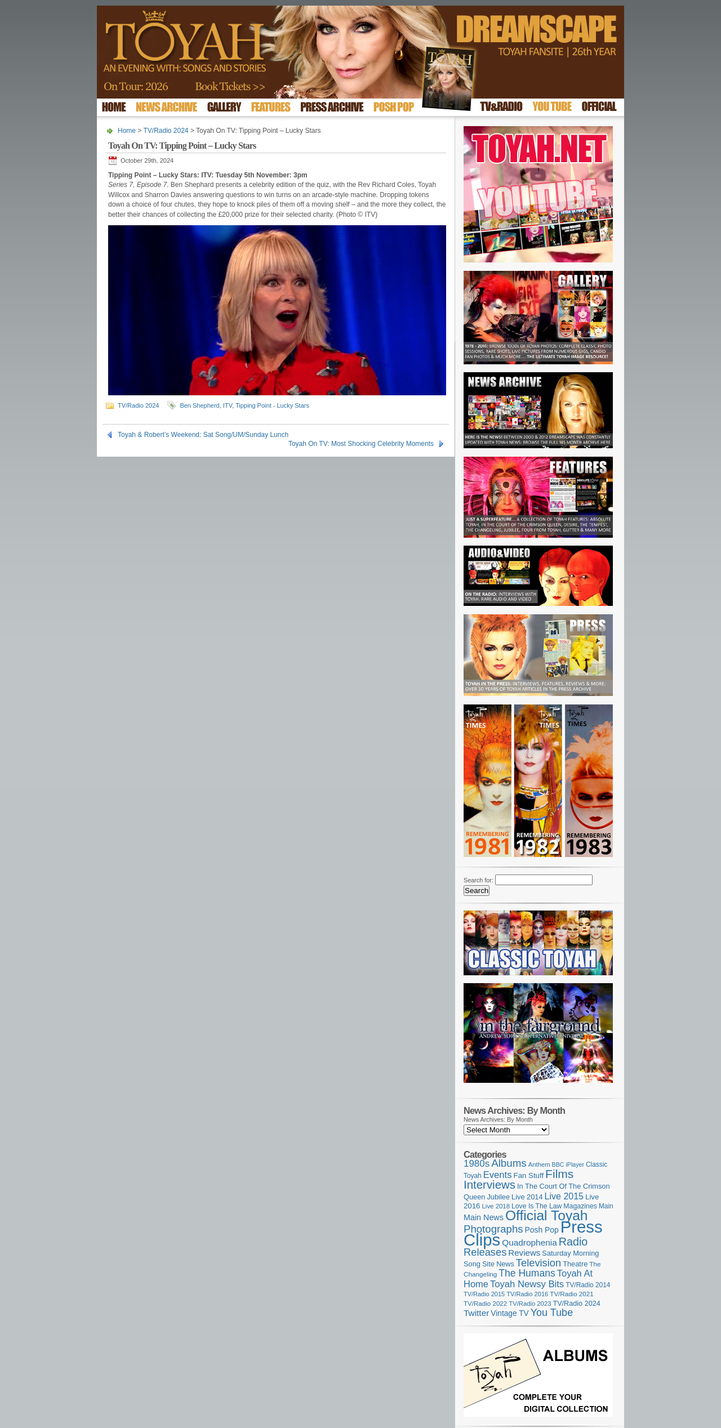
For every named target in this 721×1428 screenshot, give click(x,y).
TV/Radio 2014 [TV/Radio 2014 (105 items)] (588, 1285)
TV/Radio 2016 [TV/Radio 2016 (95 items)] (527, 1294)
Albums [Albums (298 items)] (509, 1163)
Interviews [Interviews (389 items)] (489, 1184)
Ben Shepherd (199, 405)
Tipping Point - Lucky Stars (272, 405)
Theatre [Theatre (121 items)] (575, 1264)
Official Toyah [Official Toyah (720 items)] (546, 1215)
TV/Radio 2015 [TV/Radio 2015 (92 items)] (484, 1294)
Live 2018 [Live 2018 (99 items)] (496, 1206)
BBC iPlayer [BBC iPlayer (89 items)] (568, 1164)
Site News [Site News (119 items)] (498, 1264)
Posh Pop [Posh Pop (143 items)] (542, 1229)
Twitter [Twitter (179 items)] (476, 1313)
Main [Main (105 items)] (606, 1206)
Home (127, 131)
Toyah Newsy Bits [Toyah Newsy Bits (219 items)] (527, 1284)
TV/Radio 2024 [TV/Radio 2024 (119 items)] (576, 1303)
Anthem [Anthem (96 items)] (539, 1164)
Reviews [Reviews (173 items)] (524, 1252)
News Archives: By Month (498, 1119)
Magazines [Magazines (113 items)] (580, 1206)
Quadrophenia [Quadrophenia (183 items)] (529, 1242)
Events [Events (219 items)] (497, 1175)
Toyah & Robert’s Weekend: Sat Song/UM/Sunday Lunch (203, 435)
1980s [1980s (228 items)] (476, 1163)
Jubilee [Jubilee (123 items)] (498, 1197)
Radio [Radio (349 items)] (573, 1241)
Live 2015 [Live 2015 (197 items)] (564, 1196)
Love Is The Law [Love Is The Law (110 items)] (536, 1206)
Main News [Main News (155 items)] (484, 1217)
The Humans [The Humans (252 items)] (527, 1273)
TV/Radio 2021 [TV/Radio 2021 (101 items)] (571, 1294)
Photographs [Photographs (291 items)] (493, 1229)
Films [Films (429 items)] (559, 1173)
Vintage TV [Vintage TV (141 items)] (509, 1313)
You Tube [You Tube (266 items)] (552, 1312)
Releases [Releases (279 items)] (485, 1252)
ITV (227, 405)
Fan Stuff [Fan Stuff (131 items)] (529, 1175)
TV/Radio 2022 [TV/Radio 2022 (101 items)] (485, 1303)
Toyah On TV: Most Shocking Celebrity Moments (361, 444)
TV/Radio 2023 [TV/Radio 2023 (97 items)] (530, 1303)
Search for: (478, 880)
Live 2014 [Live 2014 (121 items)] (527, 1197)
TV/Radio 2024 (165, 131)
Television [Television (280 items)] (538, 1263)
